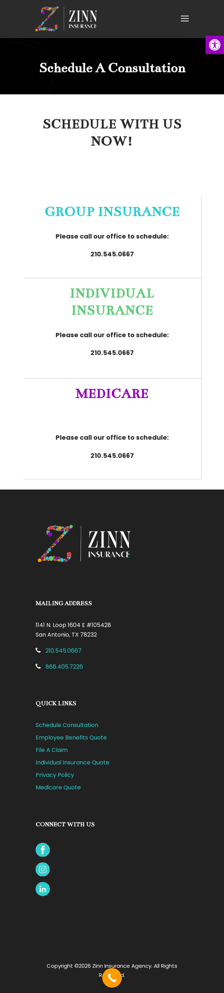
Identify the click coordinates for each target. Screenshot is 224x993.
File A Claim (52, 750)
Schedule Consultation (67, 725)
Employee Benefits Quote (71, 737)
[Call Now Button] (112, 978)
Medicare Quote (58, 787)
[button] (214, 45)
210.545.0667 (112, 254)
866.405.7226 (64, 667)
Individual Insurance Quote (72, 762)
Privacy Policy (55, 775)
